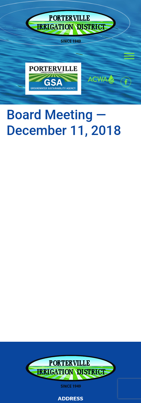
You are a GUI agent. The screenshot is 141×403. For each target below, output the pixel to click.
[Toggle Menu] (129, 56)
